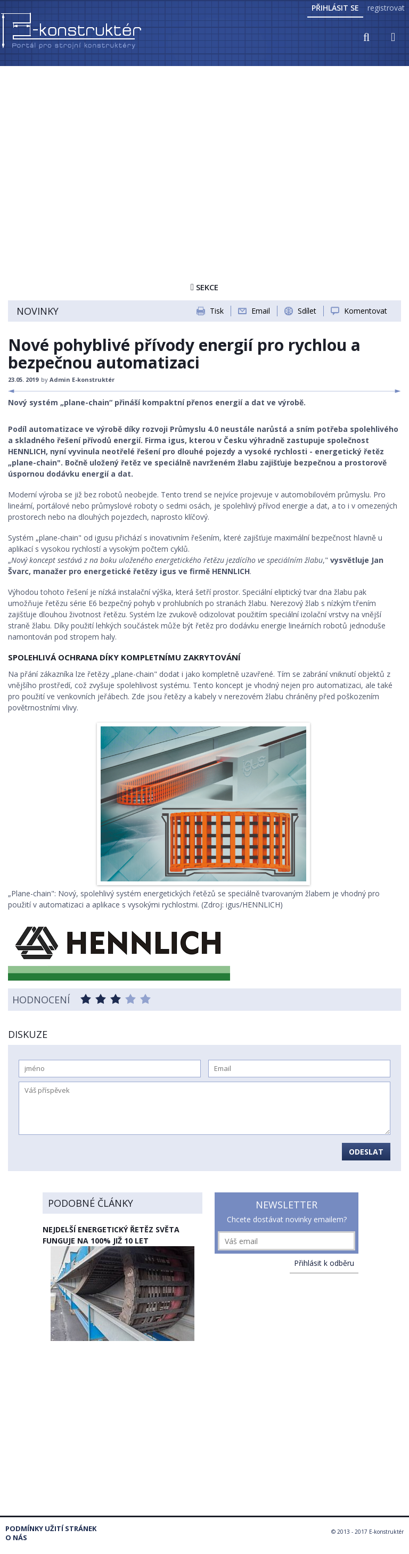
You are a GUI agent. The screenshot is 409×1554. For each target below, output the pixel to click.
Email (260, 311)
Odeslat (366, 1152)
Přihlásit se (335, 8)
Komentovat (365, 311)
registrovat (386, 8)
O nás (16, 1537)
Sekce (204, 287)
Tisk (217, 311)
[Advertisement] (204, 147)
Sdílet (307, 311)
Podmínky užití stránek (50, 1528)
